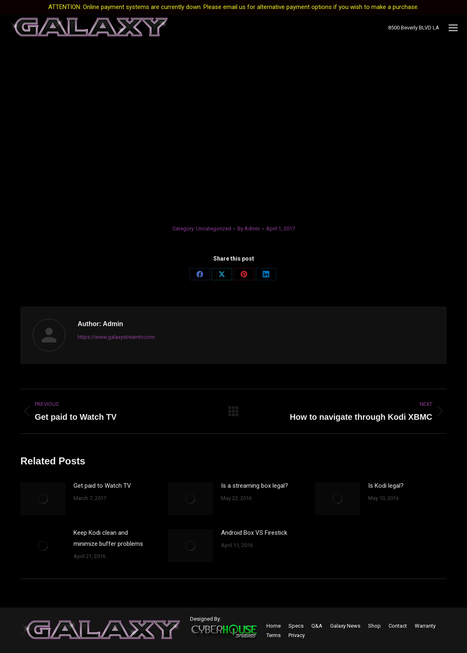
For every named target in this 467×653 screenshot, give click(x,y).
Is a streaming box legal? (254, 485)
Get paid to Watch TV (102, 485)
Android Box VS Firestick (254, 532)
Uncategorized (213, 228)
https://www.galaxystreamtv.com (116, 337)
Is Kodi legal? (386, 485)
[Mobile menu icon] (453, 28)
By (248, 228)
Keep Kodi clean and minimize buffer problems (108, 538)
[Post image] (42, 498)
